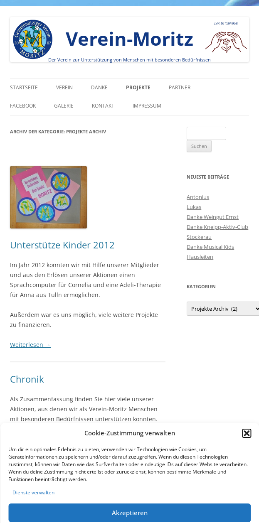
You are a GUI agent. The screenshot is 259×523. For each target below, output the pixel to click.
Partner (179, 87)
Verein (64, 87)
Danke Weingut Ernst (213, 217)
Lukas (194, 207)
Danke (99, 87)
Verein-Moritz (129, 38)
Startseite (24, 87)
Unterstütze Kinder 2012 (62, 244)
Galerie (64, 105)
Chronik (27, 379)
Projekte (138, 87)
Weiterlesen (30, 345)
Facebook (23, 105)
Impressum (147, 105)
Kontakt (103, 105)
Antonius (198, 197)
